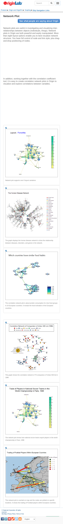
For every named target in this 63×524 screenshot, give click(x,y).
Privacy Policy (11, 514)
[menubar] (17, 10)
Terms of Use (20, 514)
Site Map (4, 514)
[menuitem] (5, 10)
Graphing (28, 10)
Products (4, 10)
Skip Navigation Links (41, 10)
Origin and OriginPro (16, 10)
